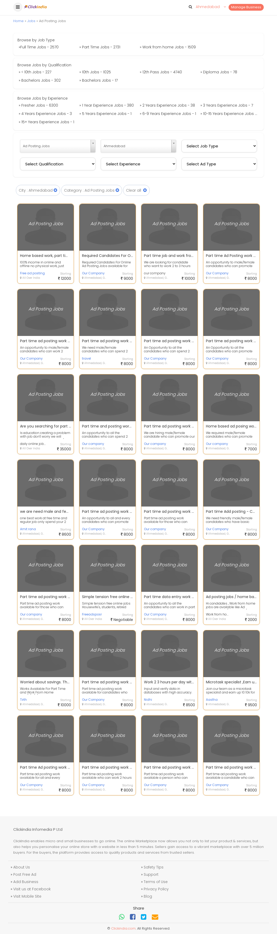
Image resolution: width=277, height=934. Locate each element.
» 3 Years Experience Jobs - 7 (226, 105)
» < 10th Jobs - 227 (35, 72)
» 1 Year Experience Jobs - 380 (106, 105)
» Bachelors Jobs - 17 (98, 80)
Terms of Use (156, 881)
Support (151, 874)
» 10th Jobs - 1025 (95, 72)
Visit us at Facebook (32, 889)
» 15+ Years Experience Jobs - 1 (46, 122)
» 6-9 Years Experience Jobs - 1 (168, 113)
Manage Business (246, 7)
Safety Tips (153, 867)
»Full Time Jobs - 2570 (39, 47)
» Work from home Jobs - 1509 (168, 47)
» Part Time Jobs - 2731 (99, 47)
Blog (148, 896)
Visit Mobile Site (27, 896)
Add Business (25, 881)
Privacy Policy (156, 889)
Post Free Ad (24, 874)
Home (18, 20)
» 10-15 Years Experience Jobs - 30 (230, 113)
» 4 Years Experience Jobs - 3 (45, 113)
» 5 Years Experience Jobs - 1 (105, 113)
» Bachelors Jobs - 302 (40, 80)
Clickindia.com (123, 928)
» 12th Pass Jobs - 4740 (161, 72)
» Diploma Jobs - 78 (218, 72)
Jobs (31, 20)
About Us (21, 867)
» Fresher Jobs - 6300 (38, 105)
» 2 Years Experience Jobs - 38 (167, 105)
